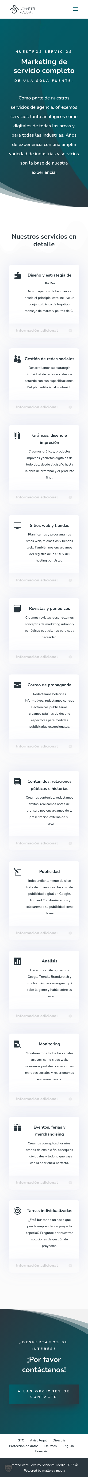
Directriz (59, 1440)
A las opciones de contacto (44, 1394)
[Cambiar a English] (68, 1446)
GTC (21, 1440)
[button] (8, 1468)
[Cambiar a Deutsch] (50, 1446)
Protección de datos (23, 1446)
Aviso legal (38, 1440)
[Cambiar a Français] (41, 1451)
